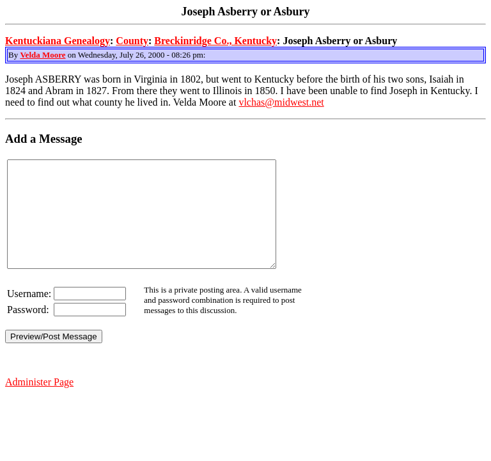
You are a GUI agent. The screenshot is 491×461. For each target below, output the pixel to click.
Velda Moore (42, 55)
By (14, 55)
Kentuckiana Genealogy (57, 40)
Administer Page (39, 403)
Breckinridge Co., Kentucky (215, 40)
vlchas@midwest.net (280, 102)
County (132, 40)
